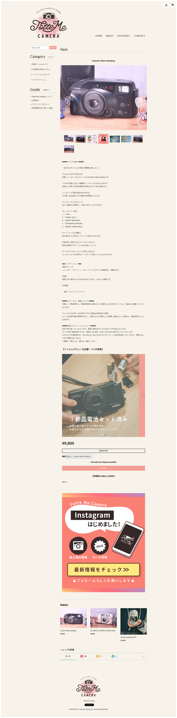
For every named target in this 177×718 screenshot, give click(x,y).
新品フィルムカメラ (40, 64)
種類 (64, 456)
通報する (64, 482)
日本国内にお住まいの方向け (103, 476)
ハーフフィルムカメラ (41, 74)
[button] (124, 36)
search (53, 48)
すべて (68, 656)
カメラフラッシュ (39, 80)
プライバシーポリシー (40, 104)
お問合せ (35, 100)
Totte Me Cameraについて (42, 97)
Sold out (103, 468)
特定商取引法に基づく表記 (42, 108)
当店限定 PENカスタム (41, 69)
